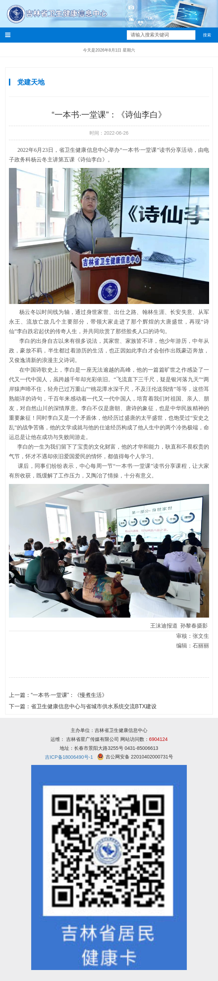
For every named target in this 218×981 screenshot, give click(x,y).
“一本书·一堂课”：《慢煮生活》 (58, 695)
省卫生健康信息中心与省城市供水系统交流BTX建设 (83, 706)
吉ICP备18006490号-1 (69, 757)
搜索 (207, 35)
